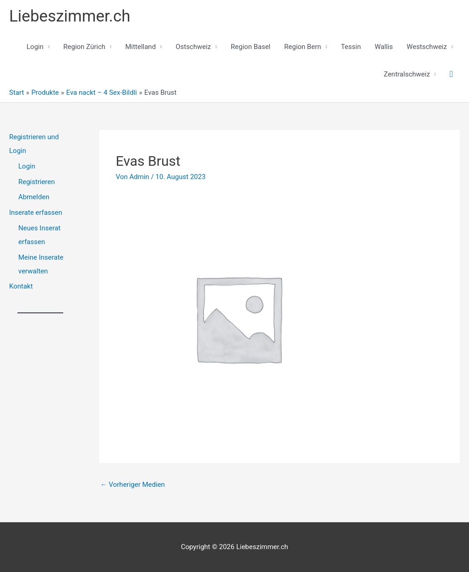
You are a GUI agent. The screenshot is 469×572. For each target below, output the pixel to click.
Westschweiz (427, 47)
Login (35, 47)
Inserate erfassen (35, 212)
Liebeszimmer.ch (70, 16)
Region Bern (303, 47)
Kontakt (21, 286)
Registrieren (36, 182)
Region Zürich (84, 47)
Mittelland (140, 47)
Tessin (351, 47)
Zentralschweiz (407, 74)
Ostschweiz (193, 47)
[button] (451, 74)
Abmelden (33, 197)
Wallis (384, 47)
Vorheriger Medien (132, 484)
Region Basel (251, 47)
